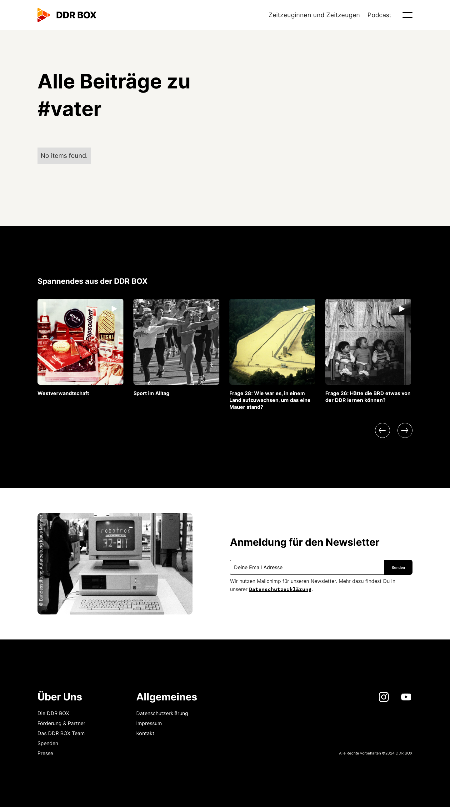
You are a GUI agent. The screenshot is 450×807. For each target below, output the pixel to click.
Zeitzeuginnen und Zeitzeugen (314, 15)
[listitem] (80, 348)
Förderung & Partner (61, 723)
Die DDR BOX (53, 713)
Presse (45, 753)
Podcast (379, 15)
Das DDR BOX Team (61, 733)
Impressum (149, 723)
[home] (67, 15)
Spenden (48, 743)
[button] (403, 15)
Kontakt (145, 733)
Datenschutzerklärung (280, 588)
